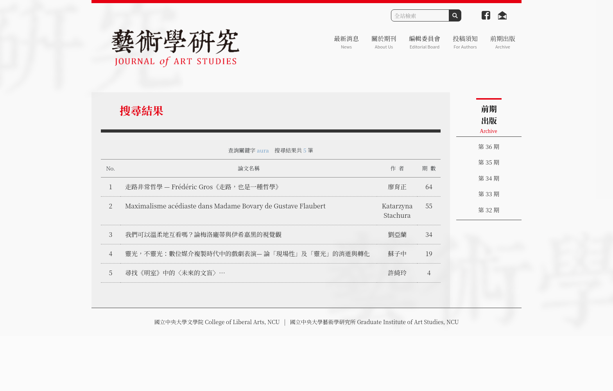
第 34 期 (488, 178)
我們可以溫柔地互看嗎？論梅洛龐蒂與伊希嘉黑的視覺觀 (203, 234)
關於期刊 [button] (383, 42)
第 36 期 (488, 146)
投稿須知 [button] (465, 42)
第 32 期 (488, 210)
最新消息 (346, 42)
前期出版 (502, 42)
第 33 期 (488, 194)
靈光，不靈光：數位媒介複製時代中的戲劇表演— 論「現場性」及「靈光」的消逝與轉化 (247, 253)
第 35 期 (488, 162)
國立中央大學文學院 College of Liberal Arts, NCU (217, 322)
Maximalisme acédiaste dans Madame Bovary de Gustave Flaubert (225, 205)
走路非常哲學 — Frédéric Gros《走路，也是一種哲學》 (203, 186)
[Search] (420, 15)
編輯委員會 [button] (424, 42)
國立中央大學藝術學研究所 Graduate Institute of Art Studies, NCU (374, 322)
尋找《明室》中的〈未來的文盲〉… (175, 272)
